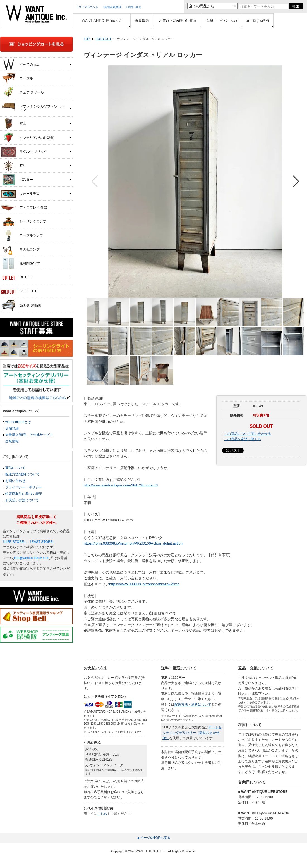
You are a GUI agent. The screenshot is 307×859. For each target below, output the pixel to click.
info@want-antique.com (31, 558)
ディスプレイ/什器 (24, 207)
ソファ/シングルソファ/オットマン (33, 106)
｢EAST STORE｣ (42, 542)
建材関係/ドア (20, 263)
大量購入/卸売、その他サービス (29, 435)
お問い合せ (133, 7)
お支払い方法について (22, 500)
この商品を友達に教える (242, 439)
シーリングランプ (23, 221)
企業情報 (12, 441)
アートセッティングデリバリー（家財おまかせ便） (192, 732)
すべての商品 (20, 64)
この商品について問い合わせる (247, 434)
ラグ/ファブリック (24, 152)
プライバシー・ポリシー (23, 487)
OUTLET (17, 277)
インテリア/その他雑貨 (27, 138)
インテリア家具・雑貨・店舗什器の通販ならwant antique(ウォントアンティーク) (36, 14)
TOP (87, 38)
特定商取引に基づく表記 (23, 494)
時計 (13, 165)
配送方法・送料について (192, 705)
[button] (296, 181)
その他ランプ (20, 249)
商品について (15, 468)
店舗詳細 (12, 428)
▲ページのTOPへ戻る (153, 838)
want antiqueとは (18, 422)
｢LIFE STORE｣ (14, 542)
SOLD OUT (103, 38)
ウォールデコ (20, 193)
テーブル (17, 78)
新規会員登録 (112, 7)
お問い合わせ (15, 481)
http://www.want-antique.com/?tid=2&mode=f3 (121, 485)
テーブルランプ (22, 235)
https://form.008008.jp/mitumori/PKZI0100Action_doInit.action (133, 543)
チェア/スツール (22, 92)
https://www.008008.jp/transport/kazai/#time (144, 584)
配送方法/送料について (22, 474)
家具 (13, 124)
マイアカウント (87, 7)
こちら (102, 814)
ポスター (17, 179)
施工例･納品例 (21, 305)
